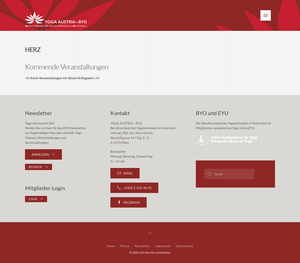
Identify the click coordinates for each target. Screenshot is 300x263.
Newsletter (142, 246)
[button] (265, 15)
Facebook (128, 202)
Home (111, 246)
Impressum (163, 246)
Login (36, 199)
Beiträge (39, 167)
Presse (124, 246)
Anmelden (43, 154)
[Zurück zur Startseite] (56, 19)
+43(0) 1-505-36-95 (134, 188)
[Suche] (229, 174)
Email (125, 173)
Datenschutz (184, 246)
